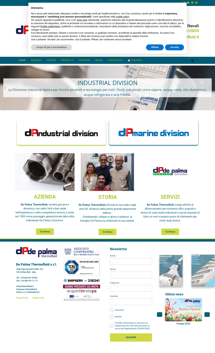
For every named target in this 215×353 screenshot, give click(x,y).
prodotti (67, 60)
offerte (84, 60)
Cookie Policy (38, 298)
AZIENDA (45, 197)
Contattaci (115, 60)
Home (22, 60)
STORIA (107, 197)
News (99, 60)
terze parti (82, 20)
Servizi (51, 60)
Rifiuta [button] (155, 47)
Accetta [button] (174, 47)
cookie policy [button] (122, 16)
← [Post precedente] (160, 315)
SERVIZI (170, 197)
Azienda (36, 60)
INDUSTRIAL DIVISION (107, 83)
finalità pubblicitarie (50, 26)
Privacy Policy (22, 298)
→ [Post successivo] (207, 315)
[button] (107, 88)
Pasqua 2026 (183, 324)
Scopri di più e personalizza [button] (51, 47)
